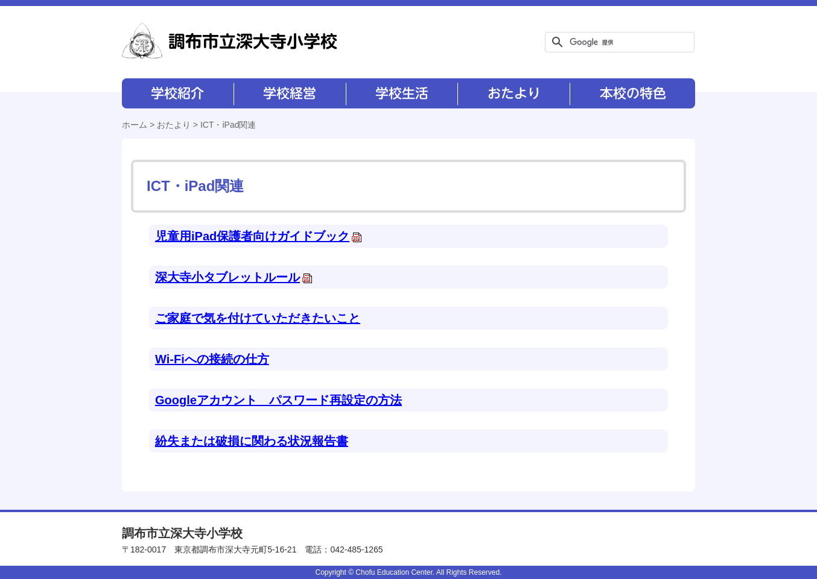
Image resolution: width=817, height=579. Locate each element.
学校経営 (289, 93)
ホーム (134, 125)
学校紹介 (178, 93)
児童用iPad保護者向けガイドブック (258, 236)
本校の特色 (631, 93)
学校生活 (401, 93)
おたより (512, 93)
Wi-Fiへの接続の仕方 (212, 359)
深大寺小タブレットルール (234, 277)
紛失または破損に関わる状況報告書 (251, 441)
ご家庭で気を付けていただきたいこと (257, 318)
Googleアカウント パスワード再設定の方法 (278, 400)
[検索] (618, 42)
